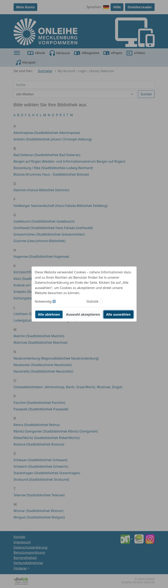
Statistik (93, 301)
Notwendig (43, 301)
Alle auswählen (118, 314)
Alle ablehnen (49, 314)
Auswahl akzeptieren (83, 314)
